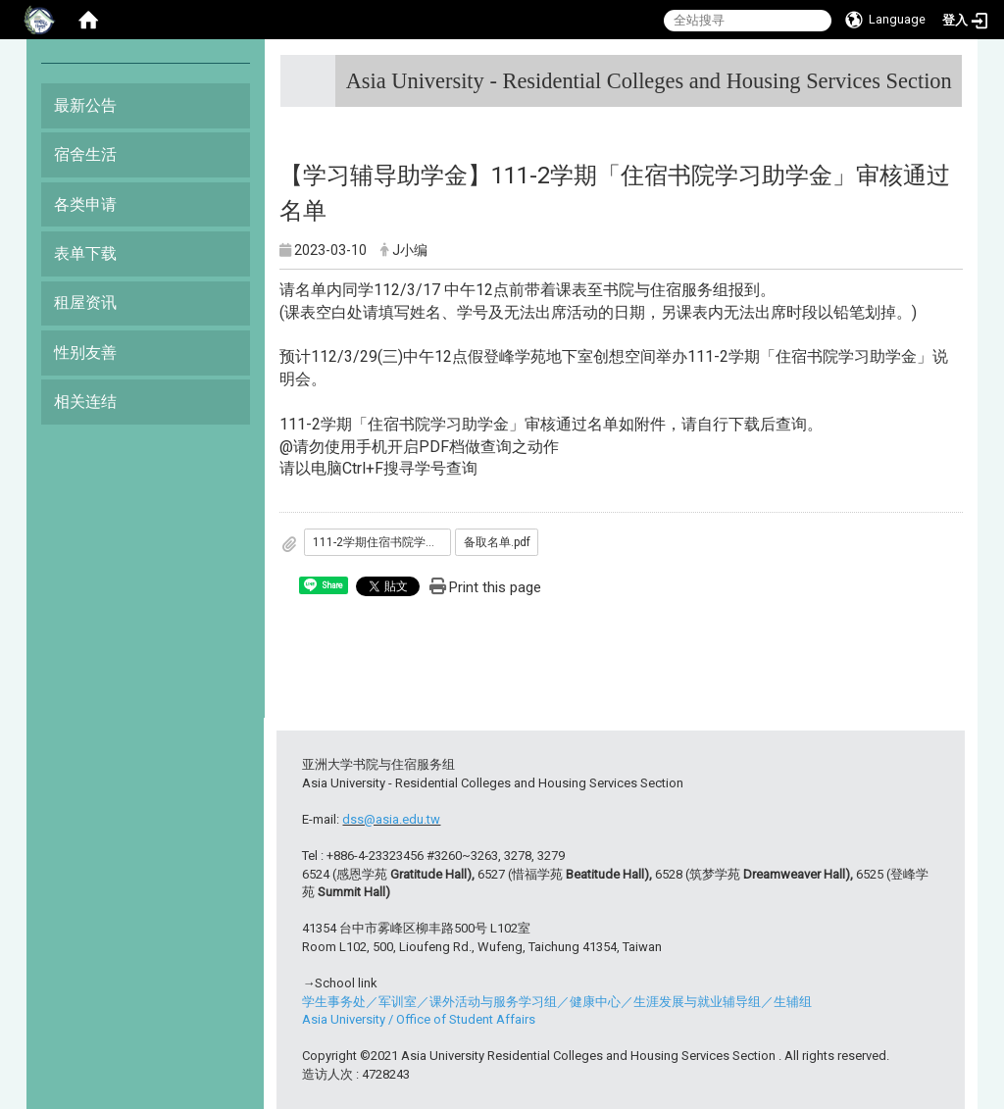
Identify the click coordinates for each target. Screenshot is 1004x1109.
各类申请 (85, 204)
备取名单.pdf (497, 542)
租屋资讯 (85, 302)
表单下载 (85, 253)
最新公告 (85, 105)
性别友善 (85, 352)
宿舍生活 (85, 154)
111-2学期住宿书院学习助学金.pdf (382, 542)
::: (944, 73)
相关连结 (85, 401)
